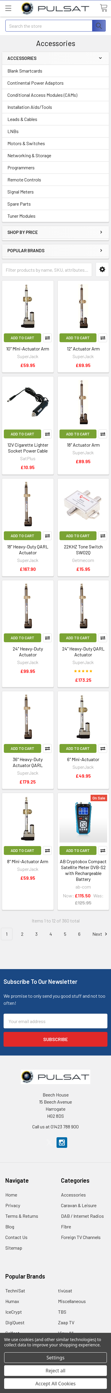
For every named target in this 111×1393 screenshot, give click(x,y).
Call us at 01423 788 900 (55, 1126)
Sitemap (13, 1248)
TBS (62, 1312)
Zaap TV (66, 1322)
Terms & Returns (21, 1216)
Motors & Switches (26, 143)
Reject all (55, 1370)
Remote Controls (24, 179)
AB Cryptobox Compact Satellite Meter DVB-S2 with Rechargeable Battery (83, 870)
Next (100, 934)
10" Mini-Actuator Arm (27, 348)
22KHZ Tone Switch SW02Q (83, 549)
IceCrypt (13, 1312)
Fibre (66, 1226)
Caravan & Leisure (78, 1205)
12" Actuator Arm (83, 348)
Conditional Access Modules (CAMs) (42, 95)
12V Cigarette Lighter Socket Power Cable (27, 447)
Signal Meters (20, 191)
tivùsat (65, 1290)
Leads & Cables (22, 119)
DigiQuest (15, 1322)
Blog (9, 1226)
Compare (47, 337)
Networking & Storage (29, 155)
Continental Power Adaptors (35, 83)
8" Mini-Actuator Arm (27, 861)
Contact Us (16, 1237)
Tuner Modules (21, 216)
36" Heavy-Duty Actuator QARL (28, 762)
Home (11, 1194)
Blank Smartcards (24, 70)
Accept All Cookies (56, 1383)
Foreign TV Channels (81, 1237)
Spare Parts (19, 204)
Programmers (21, 167)
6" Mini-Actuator (83, 759)
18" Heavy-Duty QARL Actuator (27, 549)
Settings (55, 1357)
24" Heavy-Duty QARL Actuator (83, 651)
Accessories (73, 1194)
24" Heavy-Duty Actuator (28, 651)
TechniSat (15, 1290)
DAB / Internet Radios (82, 1216)
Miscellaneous (72, 1301)
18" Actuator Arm (83, 445)
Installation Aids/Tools (29, 107)
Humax (12, 1301)
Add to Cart (22, 337)
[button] (102, 269)
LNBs (13, 131)
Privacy (12, 1205)
